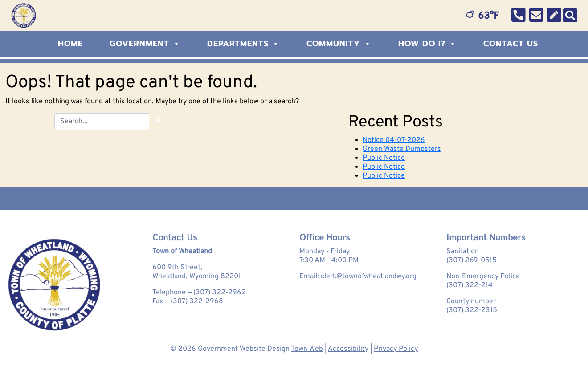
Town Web (307, 349)
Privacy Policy (396, 349)
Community (339, 43)
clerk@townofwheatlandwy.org (368, 276)
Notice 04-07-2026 (394, 140)
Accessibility (348, 349)
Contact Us (510, 43)
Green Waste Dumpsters (402, 149)
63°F (482, 16)
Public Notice (384, 158)
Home (70, 43)
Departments (243, 43)
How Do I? (427, 43)
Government (145, 43)
